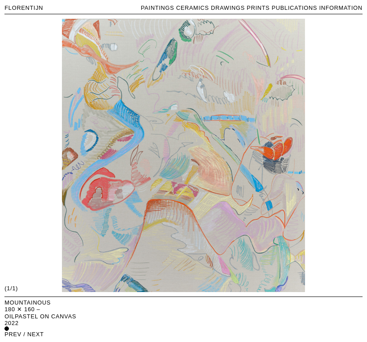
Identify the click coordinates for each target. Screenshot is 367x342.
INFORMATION (341, 7)
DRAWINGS (228, 7)
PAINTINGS (157, 7)
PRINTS (258, 7)
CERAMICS (192, 7)
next (35, 334)
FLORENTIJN (23, 7)
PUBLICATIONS (294, 7)
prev (12, 334)
